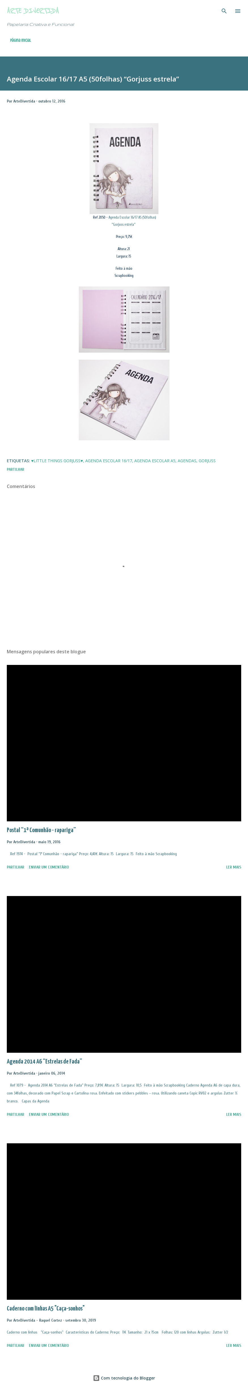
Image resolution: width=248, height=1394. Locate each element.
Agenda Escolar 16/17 (108, 460)
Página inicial (20, 40)
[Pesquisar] (224, 10)
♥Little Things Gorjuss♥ (57, 460)
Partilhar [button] (15, 469)
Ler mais (233, 867)
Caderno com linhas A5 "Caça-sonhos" (46, 1308)
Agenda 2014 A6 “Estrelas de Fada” (44, 1061)
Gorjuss (207, 460)
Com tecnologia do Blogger (124, 1378)
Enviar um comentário (49, 867)
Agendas (187, 460)
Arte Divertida (33, 11)
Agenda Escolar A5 (154, 460)
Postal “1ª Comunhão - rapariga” (41, 830)
